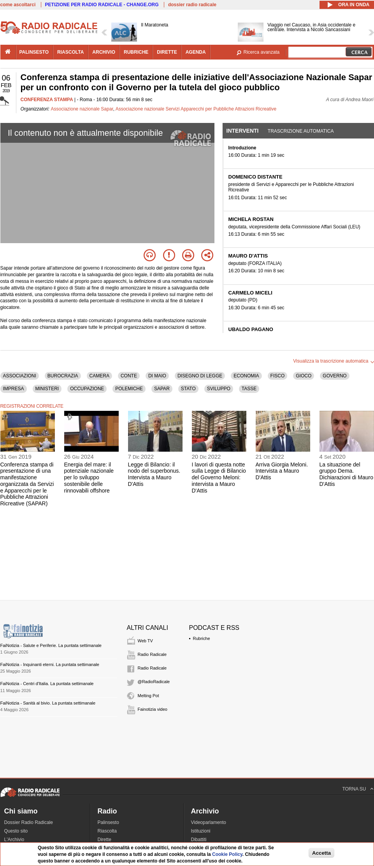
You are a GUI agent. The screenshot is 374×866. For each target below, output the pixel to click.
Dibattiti (199, 839)
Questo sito (16, 831)
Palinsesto (108, 822)
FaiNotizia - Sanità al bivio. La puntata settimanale (48, 703)
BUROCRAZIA (62, 376)
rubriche (136, 52)
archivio (103, 52)
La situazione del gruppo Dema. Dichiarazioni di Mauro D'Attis (347, 474)
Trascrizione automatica (301, 131)
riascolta (70, 52)
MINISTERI (47, 388)
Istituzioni (201, 831)
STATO (188, 388)
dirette (167, 52)
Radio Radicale (152, 654)
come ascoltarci (18, 4)
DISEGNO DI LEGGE (199, 376)
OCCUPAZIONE (87, 388)
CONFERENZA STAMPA (47, 99)
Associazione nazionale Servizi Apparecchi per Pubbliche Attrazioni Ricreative (196, 109)
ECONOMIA (246, 376)
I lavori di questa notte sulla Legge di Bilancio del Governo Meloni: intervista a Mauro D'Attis (219, 477)
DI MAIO (157, 376)
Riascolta (107, 831)
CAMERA (99, 376)
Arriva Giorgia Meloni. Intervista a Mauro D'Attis (282, 471)
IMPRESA (13, 388)
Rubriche (201, 638)
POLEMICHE (129, 388)
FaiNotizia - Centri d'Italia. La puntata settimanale (47, 683)
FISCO (277, 376)
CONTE (129, 376)
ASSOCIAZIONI (19, 376)
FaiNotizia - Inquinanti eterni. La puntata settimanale (49, 664)
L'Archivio (14, 839)
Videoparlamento (209, 822)
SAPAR (162, 388)
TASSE (249, 388)
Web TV (145, 640)
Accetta (321, 853)
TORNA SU (354, 789)
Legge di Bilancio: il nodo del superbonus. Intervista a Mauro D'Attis (154, 474)
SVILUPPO (218, 388)
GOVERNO (334, 376)
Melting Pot (148, 695)
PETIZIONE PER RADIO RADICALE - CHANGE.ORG (102, 4)
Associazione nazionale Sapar (82, 109)
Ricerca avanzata (262, 52)
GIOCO (303, 376)
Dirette (104, 839)
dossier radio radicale (192, 4)
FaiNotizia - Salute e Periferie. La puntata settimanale (51, 645)
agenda (196, 52)
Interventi (243, 131)
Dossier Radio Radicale (28, 822)
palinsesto (34, 52)
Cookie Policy (227, 854)
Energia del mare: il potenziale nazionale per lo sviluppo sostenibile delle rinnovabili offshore (89, 477)
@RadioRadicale (154, 681)
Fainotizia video (152, 709)
